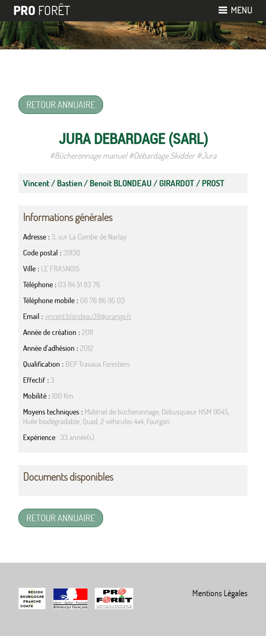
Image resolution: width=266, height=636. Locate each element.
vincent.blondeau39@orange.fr (88, 316)
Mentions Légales (220, 593)
